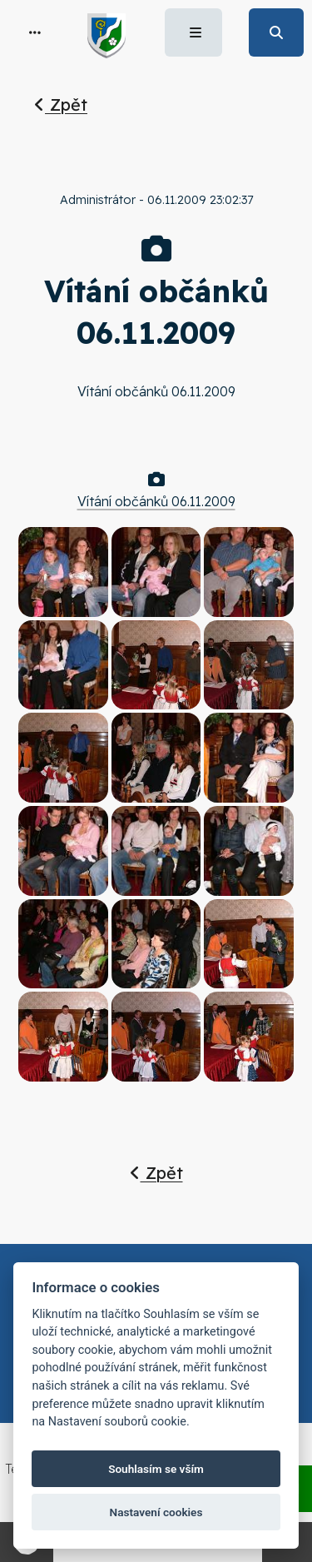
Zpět (60, 104)
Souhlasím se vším (156, 1468)
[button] (35, 32)
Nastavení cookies (156, 1512)
